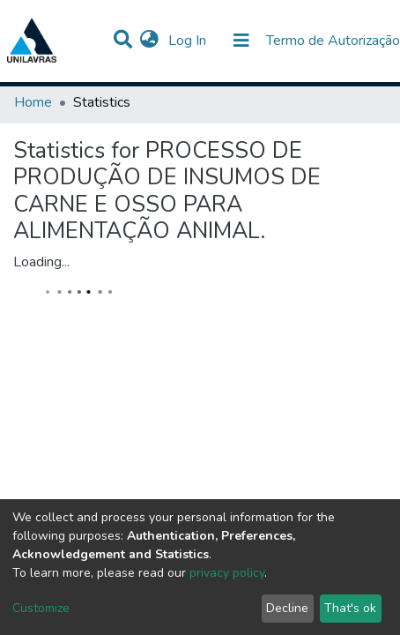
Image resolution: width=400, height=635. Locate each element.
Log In (189, 40)
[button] (149, 40)
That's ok (350, 608)
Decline (287, 608)
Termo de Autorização (333, 40)
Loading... (41, 262)
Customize (41, 608)
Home (33, 102)
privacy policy (226, 572)
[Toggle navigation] (241, 40)
